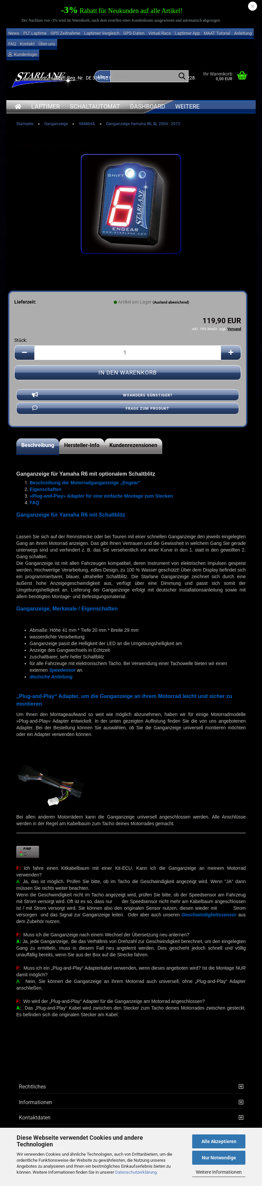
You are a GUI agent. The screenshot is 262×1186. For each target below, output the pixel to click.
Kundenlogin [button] (22, 54)
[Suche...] (182, 77)
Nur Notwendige (219, 1157)
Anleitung (243, 33)
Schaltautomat (95, 106)
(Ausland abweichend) (171, 302)
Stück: (20, 340)
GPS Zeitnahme (65, 33)
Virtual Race (159, 33)
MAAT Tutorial (217, 33)
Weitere (187, 106)
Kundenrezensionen (133, 445)
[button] (24, 352)
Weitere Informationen (219, 1172)
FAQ (12, 43)
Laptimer (45, 106)
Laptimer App (187, 33)
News (13, 33)
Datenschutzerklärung (136, 1172)
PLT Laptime (35, 33)
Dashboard (147, 106)
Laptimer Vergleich (101, 33)
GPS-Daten (133, 33)
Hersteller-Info (81, 445)
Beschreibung (37, 445)
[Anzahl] (127, 352)
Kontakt (27, 43)
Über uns (47, 43)
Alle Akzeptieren (218, 1141)
